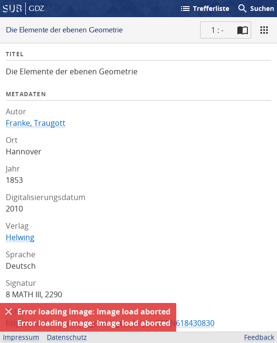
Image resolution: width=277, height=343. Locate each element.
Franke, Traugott (35, 123)
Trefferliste (204, 8)
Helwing (20, 237)
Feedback (259, 337)
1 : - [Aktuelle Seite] (217, 30)
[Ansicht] (264, 30)
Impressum (21, 337)
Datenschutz (67, 337)
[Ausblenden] (8, 311)
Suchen (255, 8)
